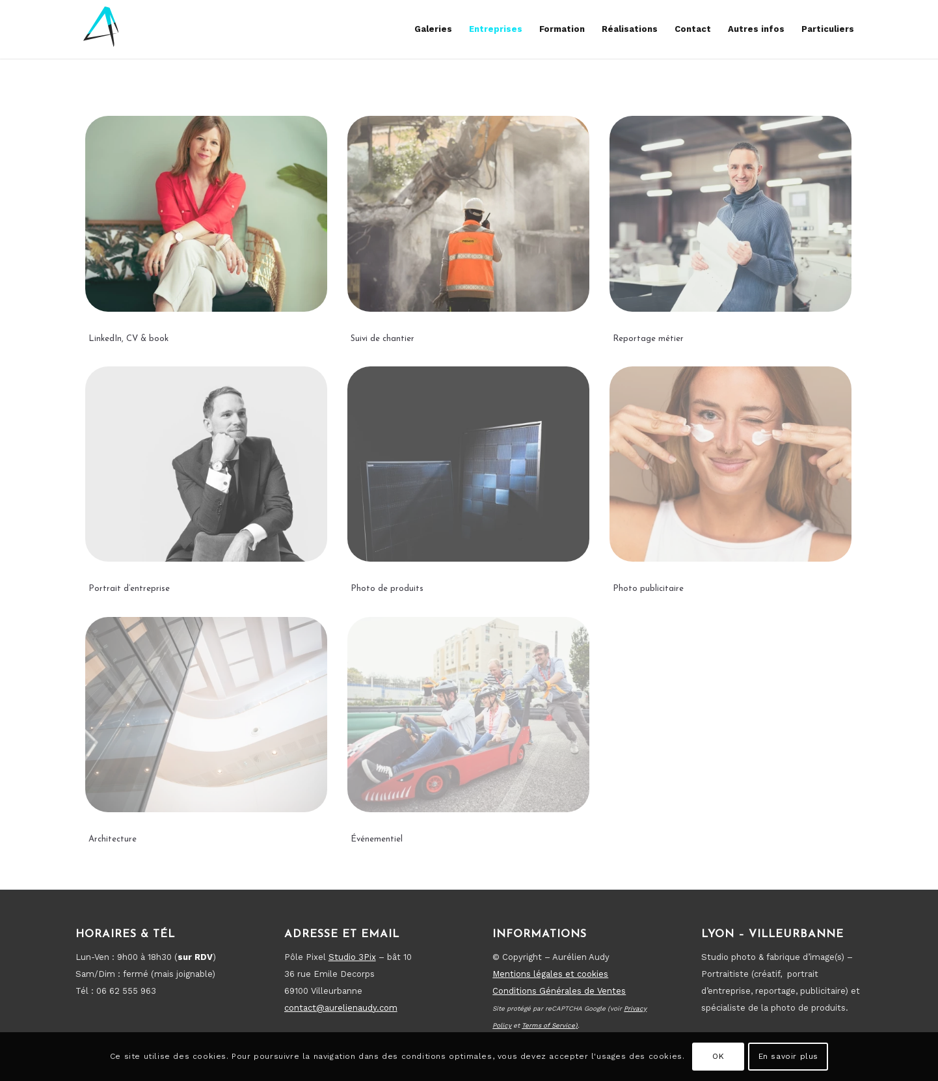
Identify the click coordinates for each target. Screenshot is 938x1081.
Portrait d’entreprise (129, 588)
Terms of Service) (550, 1025)
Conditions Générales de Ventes (559, 991)
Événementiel (377, 839)
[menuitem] (433, 29)
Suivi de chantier (382, 339)
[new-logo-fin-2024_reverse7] (101, 29)
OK (718, 1056)
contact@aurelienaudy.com (340, 1008)
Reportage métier (648, 339)
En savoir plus (788, 1056)
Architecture (112, 839)
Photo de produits (387, 588)
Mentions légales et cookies (550, 974)
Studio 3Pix (352, 957)
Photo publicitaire (648, 588)
